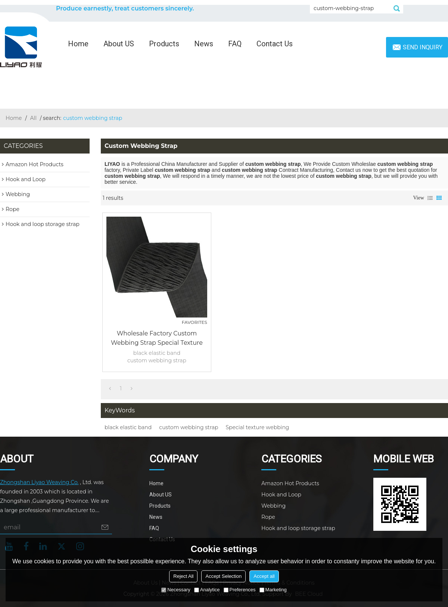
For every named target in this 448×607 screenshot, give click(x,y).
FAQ (235, 43)
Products (164, 43)
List (430, 198)
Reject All (183, 576)
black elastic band (128, 427)
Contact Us (274, 43)
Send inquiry (422, 47)
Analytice (207, 589)
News (203, 43)
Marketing (273, 589)
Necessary (175, 589)
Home (78, 43)
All (33, 118)
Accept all (263, 576)
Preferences (240, 589)
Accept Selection (223, 576)
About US (118, 43)
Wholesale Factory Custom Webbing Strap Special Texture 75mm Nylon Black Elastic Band (156, 338)
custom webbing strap (188, 427)
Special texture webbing (257, 427)
